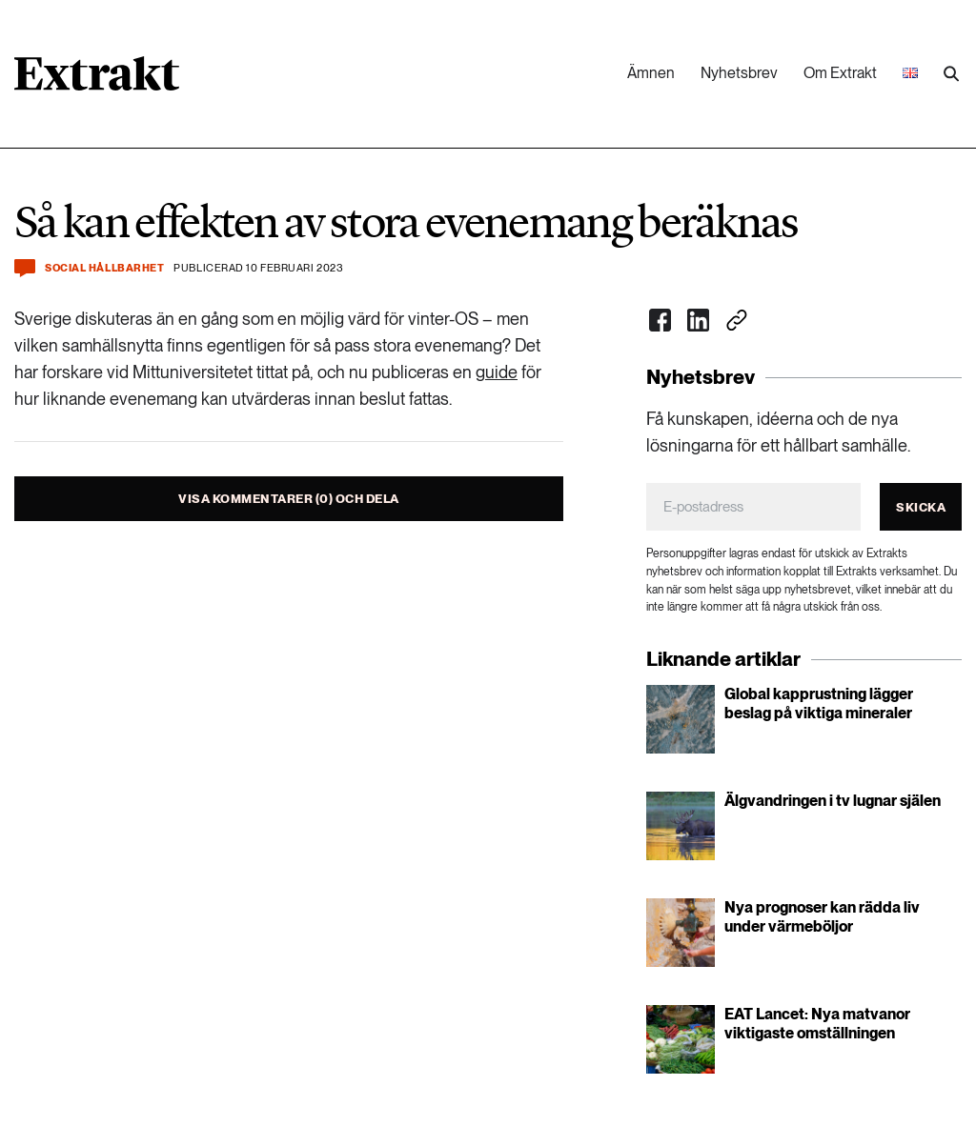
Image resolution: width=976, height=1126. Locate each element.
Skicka (921, 507)
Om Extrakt (840, 73)
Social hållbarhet (104, 268)
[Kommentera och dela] (24, 268)
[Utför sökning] (951, 74)
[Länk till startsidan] (96, 80)
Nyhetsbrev (739, 73)
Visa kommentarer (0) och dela (288, 499)
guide (497, 372)
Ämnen (651, 73)
